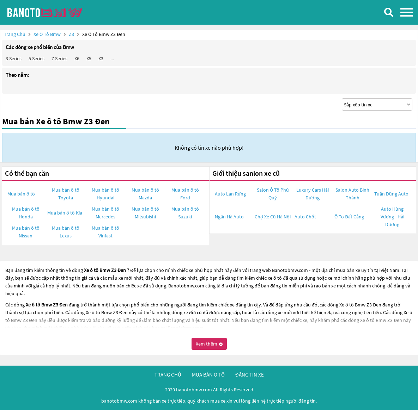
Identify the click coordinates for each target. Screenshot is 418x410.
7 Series (59, 58)
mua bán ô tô (208, 374)
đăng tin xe (249, 374)
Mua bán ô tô (21, 194)
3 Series (14, 58)
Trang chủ (14, 34)
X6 (76, 58)
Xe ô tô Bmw (47, 34)
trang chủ (168, 374)
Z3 (72, 34)
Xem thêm (209, 344)
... (112, 58)
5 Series (36, 58)
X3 (100, 58)
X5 (88, 58)
